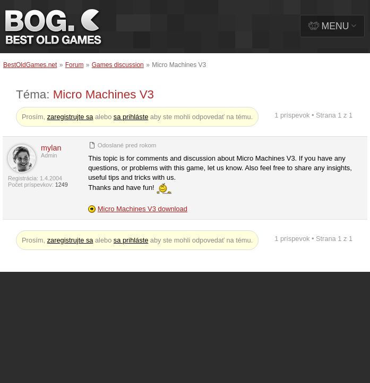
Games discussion (118, 65)
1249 (61, 184)
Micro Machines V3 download (142, 209)
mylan (51, 148)
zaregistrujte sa (70, 117)
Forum (74, 65)
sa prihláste (131, 117)
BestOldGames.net (30, 65)
